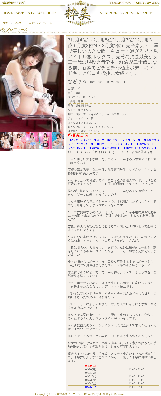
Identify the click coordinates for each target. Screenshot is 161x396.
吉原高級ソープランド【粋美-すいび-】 (80, 394)
